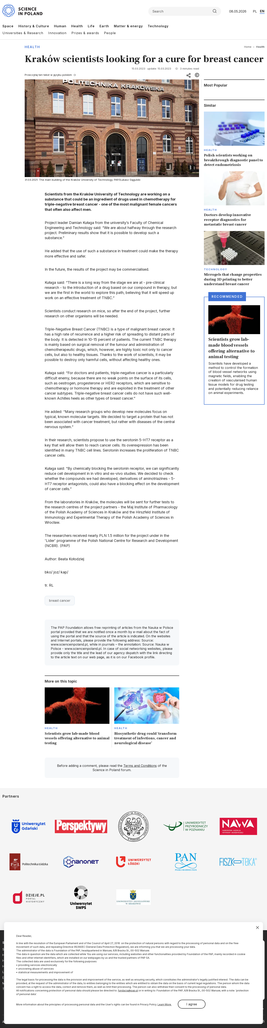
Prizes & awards (85, 33)
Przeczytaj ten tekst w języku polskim (48, 74)
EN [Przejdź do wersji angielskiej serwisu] (262, 11)
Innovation (57, 33)
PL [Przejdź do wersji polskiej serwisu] (255, 11)
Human (60, 26)
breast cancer (59, 600)
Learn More (165, 1004)
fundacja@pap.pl (128, 990)
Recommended (227, 296)
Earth (104, 26)
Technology (158, 26)
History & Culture (33, 26)
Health (77, 26)
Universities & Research (22, 33)
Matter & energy (128, 26)
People (110, 33)
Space (8, 26)
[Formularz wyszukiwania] (184, 11)
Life (91, 26)
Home (247, 46)
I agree (191, 1004)
